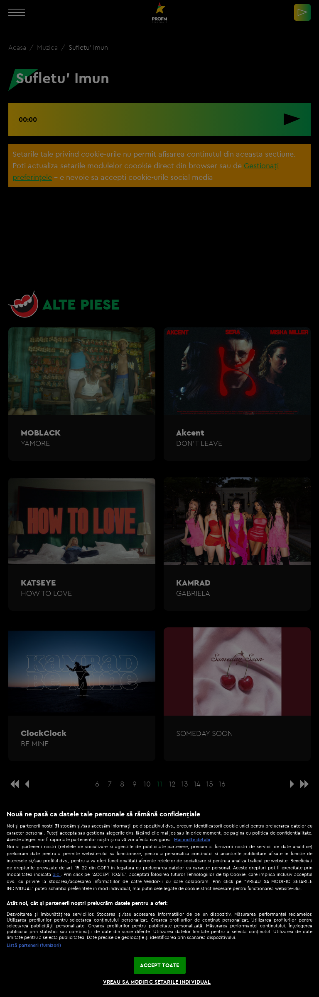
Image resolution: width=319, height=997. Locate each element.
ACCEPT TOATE (159, 965)
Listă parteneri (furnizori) (34, 945)
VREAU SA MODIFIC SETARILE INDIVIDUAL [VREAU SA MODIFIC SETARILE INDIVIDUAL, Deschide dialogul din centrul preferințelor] (157, 981)
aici (57, 874)
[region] (159, 899)
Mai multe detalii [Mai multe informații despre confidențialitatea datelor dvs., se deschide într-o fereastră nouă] (192, 839)
